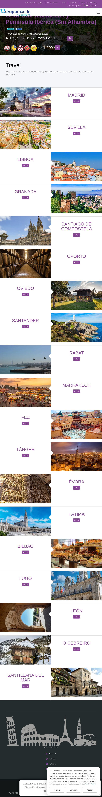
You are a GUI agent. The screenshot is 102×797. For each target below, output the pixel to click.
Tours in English (75, 5)
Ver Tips (76, 101)
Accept (89, 790)
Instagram (51, 759)
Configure (73, 790)
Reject (57, 790)
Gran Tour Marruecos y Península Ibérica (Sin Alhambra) (51, 18)
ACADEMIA (71, 2)
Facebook (51, 754)
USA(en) (92, 5)
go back (10, 29)
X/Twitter (51, 764)
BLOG (61, 2)
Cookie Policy (88, 784)
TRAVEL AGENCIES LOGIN (87, 2)
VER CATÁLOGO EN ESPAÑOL (29, 2)
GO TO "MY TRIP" (49, 2)
